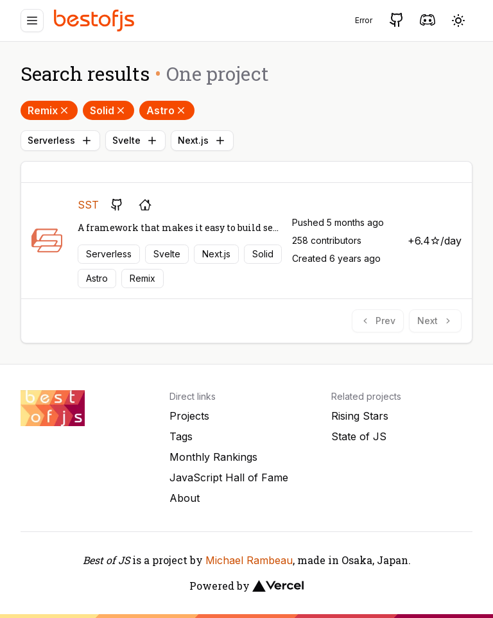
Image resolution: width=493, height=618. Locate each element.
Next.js (202, 140)
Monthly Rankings (213, 457)
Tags (181, 436)
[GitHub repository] (117, 204)
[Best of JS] (95, 20)
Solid (108, 110)
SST (88, 204)
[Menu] (32, 20)
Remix (49, 110)
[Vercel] (278, 586)
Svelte (135, 140)
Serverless (60, 140)
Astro (166, 110)
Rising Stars (359, 415)
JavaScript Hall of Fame (228, 477)
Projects (189, 415)
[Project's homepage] (145, 204)
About (184, 498)
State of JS (358, 436)
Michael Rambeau (249, 560)
